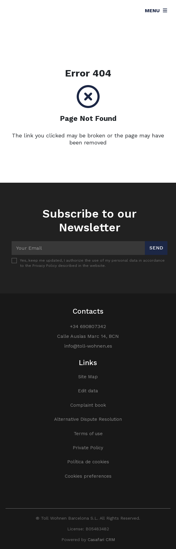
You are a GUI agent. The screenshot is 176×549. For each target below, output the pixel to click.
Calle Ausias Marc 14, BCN (88, 336)
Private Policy (88, 447)
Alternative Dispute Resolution (88, 419)
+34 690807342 (88, 326)
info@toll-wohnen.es (88, 346)
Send (156, 248)
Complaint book (88, 405)
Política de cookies (88, 462)
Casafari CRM (101, 539)
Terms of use (88, 433)
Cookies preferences (88, 476)
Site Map (88, 376)
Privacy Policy (44, 265)
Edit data (88, 391)
